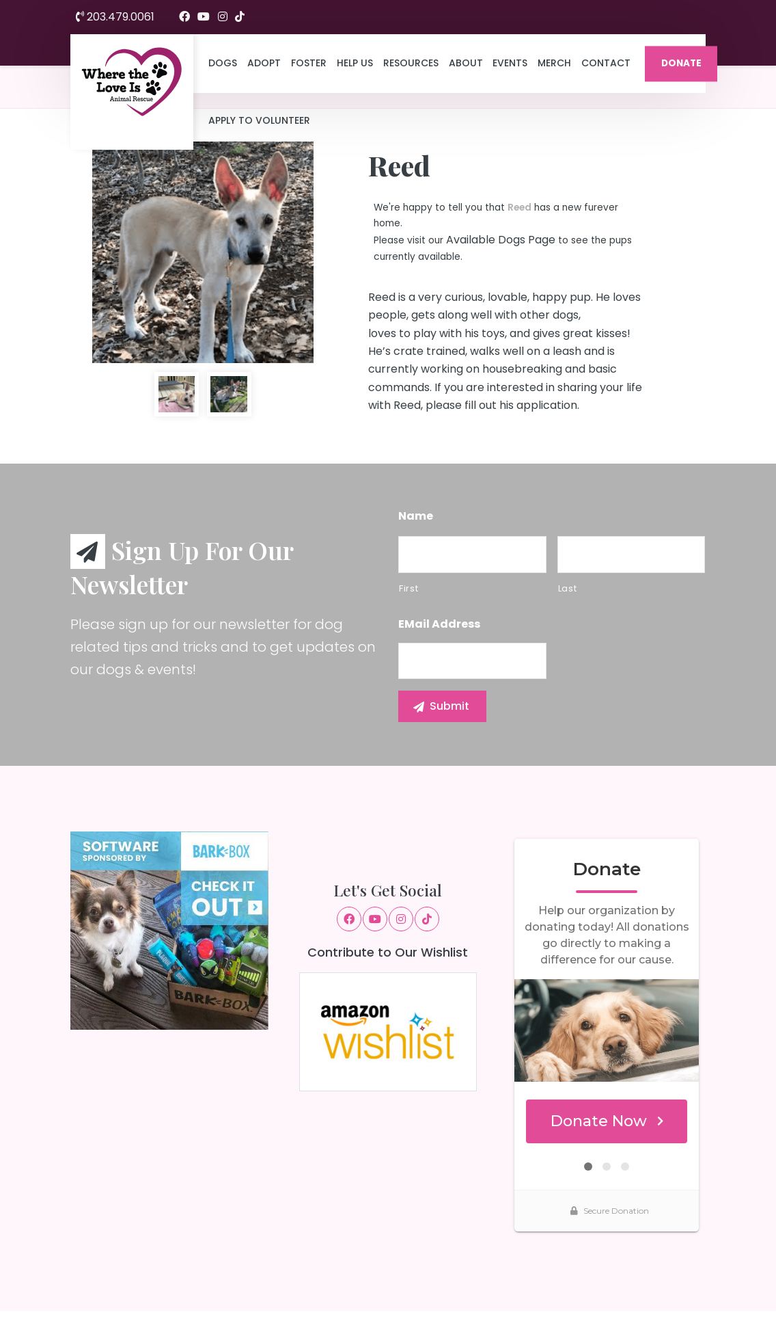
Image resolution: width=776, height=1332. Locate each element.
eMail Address (439, 624)
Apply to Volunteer (259, 120)
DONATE (681, 63)
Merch (554, 63)
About (466, 63)
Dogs (222, 63)
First (408, 588)
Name (415, 516)
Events (510, 63)
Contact (605, 63)
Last (567, 588)
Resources (411, 63)
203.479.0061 (115, 17)
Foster (309, 63)
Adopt (264, 63)
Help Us (355, 63)
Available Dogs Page (500, 240)
